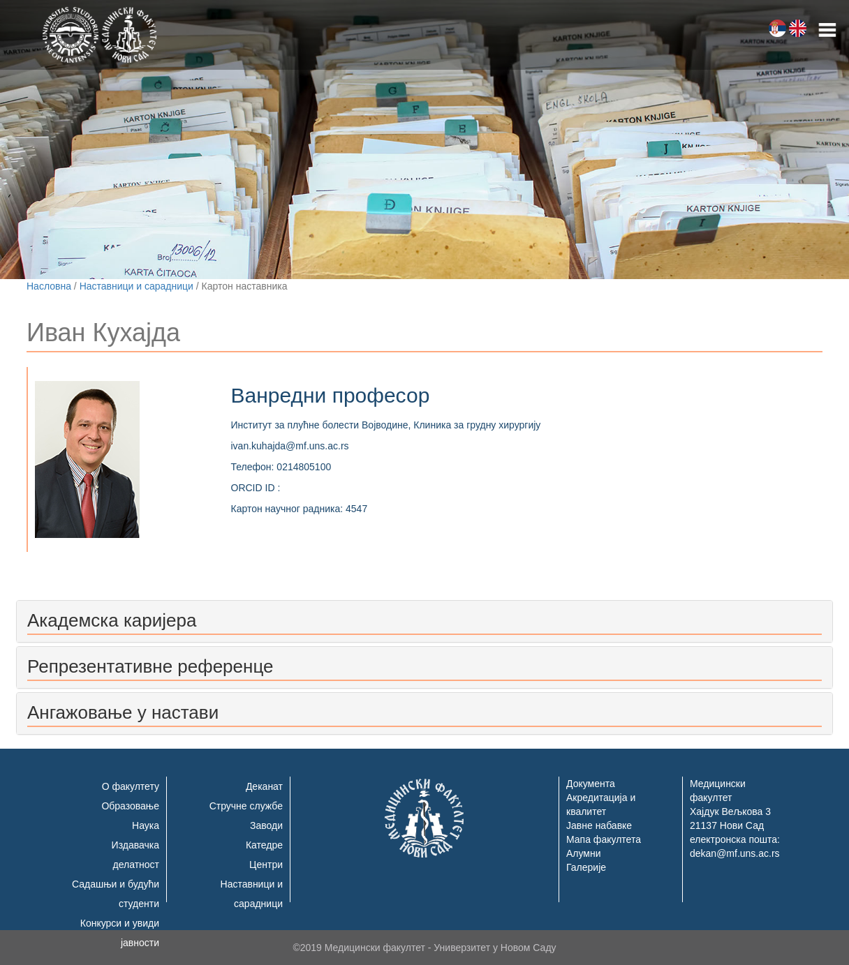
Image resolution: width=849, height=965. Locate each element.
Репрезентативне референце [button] (150, 666)
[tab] (424, 621)
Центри (266, 864)
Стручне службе (246, 805)
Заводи (266, 825)
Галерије (586, 867)
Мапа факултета (603, 839)
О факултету (130, 786)
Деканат (264, 786)
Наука (145, 825)
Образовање (130, 805)
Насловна (49, 286)
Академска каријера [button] (111, 620)
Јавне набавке (599, 825)
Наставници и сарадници (136, 286)
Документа (590, 783)
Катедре (264, 845)
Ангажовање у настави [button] (123, 712)
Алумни (583, 853)
